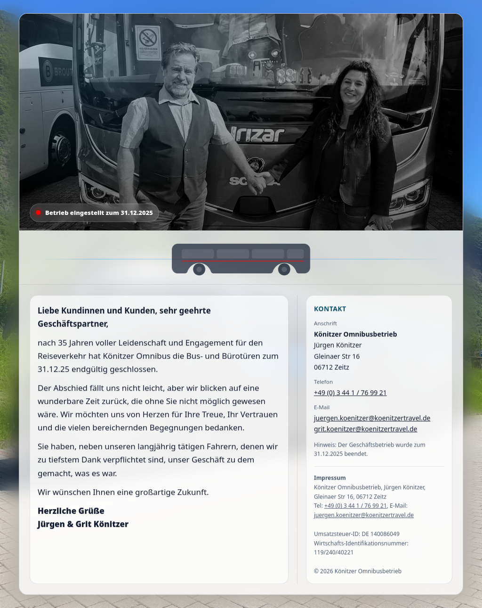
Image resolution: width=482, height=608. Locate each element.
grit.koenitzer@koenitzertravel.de (366, 430)
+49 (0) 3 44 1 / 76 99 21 (350, 394)
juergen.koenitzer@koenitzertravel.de (372, 419)
